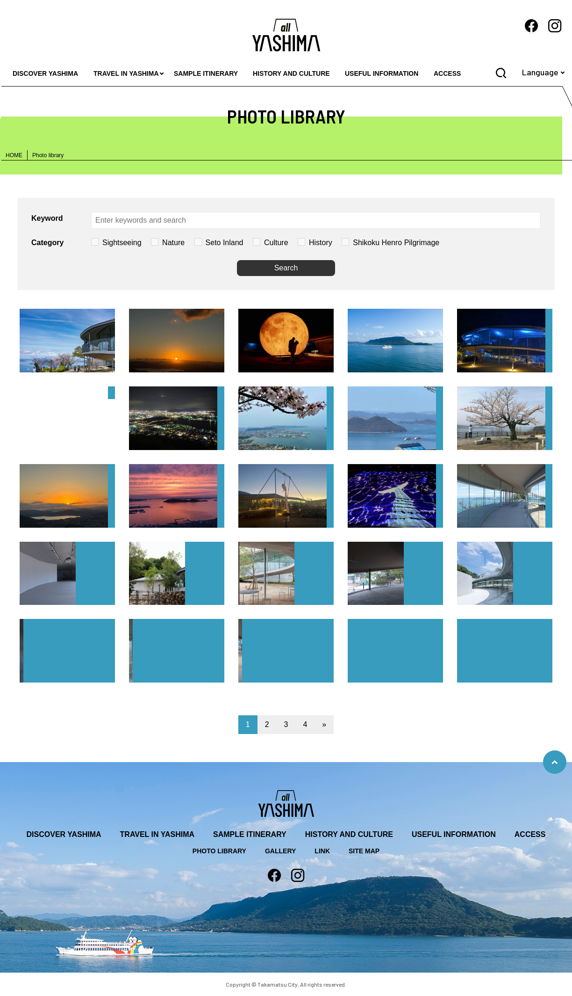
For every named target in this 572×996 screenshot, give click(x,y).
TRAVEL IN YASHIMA (126, 73)
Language (540, 72)
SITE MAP (364, 851)
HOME (14, 155)
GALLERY (280, 851)
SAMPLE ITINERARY (206, 73)
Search (286, 268)
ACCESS (447, 73)
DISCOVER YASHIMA (45, 73)
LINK (322, 851)
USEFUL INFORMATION (381, 73)
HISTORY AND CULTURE (291, 73)
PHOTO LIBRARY (219, 851)
